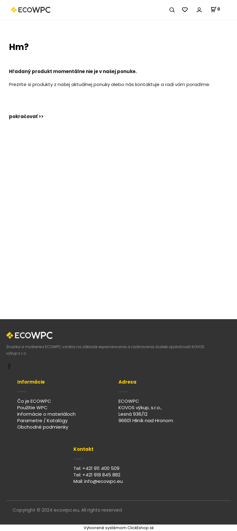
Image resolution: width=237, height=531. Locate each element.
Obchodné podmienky (42, 427)
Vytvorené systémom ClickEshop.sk (119, 527)
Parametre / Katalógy (42, 420)
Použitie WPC (32, 407)
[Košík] (215, 9)
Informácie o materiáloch (46, 414)
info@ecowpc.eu (103, 481)
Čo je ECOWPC (34, 401)
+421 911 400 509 (100, 468)
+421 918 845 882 (101, 474)
